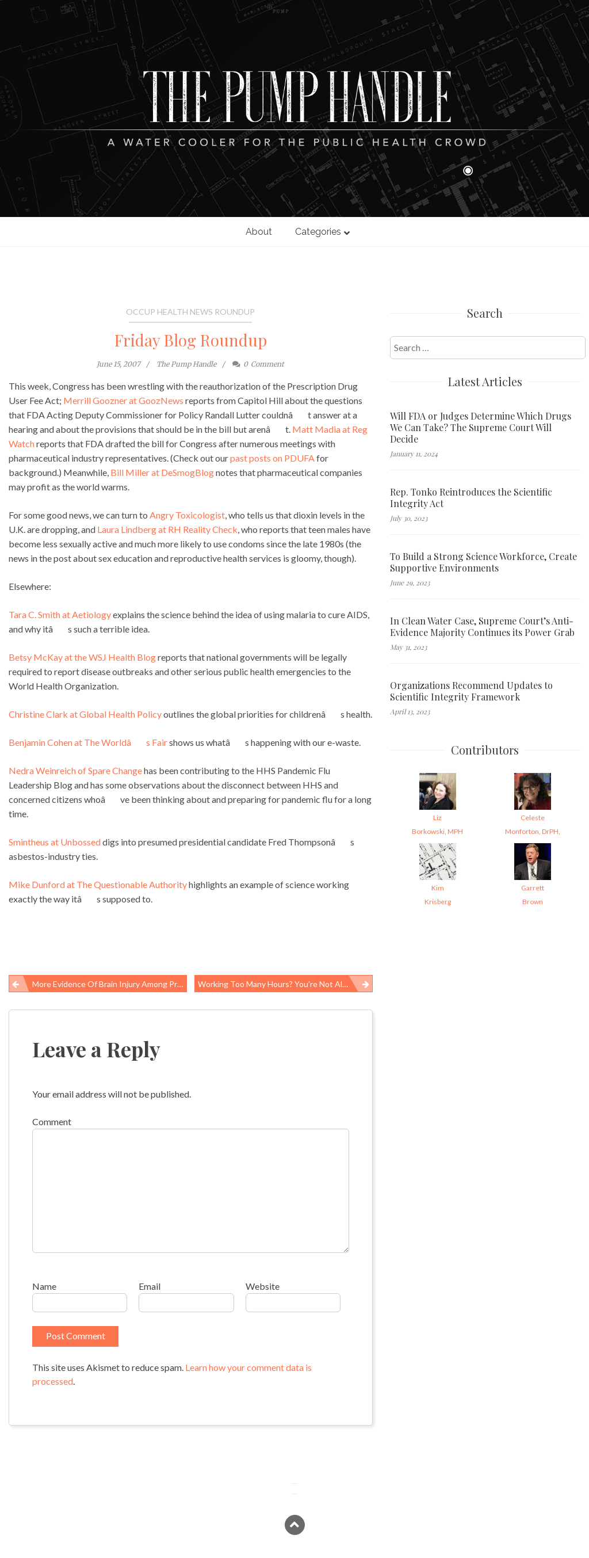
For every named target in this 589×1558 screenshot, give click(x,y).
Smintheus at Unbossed (55, 841)
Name (44, 1286)
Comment (51, 1121)
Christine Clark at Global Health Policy (85, 713)
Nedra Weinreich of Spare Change (75, 770)
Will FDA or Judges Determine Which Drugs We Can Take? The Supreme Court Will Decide (480, 427)
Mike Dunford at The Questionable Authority (98, 884)
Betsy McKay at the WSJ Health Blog (82, 657)
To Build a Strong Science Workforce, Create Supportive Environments (483, 562)
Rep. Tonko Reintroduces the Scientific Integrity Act (471, 497)
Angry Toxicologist (187, 514)
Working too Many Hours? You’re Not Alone (277, 984)
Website (263, 1286)
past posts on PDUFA (272, 457)
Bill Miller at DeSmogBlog (162, 472)
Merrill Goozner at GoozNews (123, 400)
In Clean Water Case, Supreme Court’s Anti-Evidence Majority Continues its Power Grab (482, 626)
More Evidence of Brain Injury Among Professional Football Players (109, 984)
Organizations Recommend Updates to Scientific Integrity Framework (471, 691)
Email (149, 1286)
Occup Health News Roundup (190, 312)
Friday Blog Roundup (190, 340)
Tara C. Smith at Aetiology (60, 614)
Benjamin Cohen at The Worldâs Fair (88, 742)
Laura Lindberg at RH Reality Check (167, 529)
